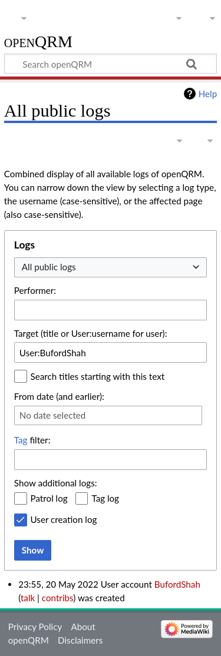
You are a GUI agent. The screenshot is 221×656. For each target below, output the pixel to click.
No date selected (52, 415)
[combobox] (110, 267)
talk (28, 597)
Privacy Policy (35, 626)
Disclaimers (80, 640)
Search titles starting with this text (98, 376)
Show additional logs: (55, 483)
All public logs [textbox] (49, 266)
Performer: (35, 290)
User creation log (64, 519)
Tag (21, 440)
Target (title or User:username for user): (90, 333)
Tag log (105, 498)
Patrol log (49, 498)
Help (208, 93)
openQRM (38, 42)
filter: (32, 440)
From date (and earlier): (59, 396)
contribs (57, 597)
